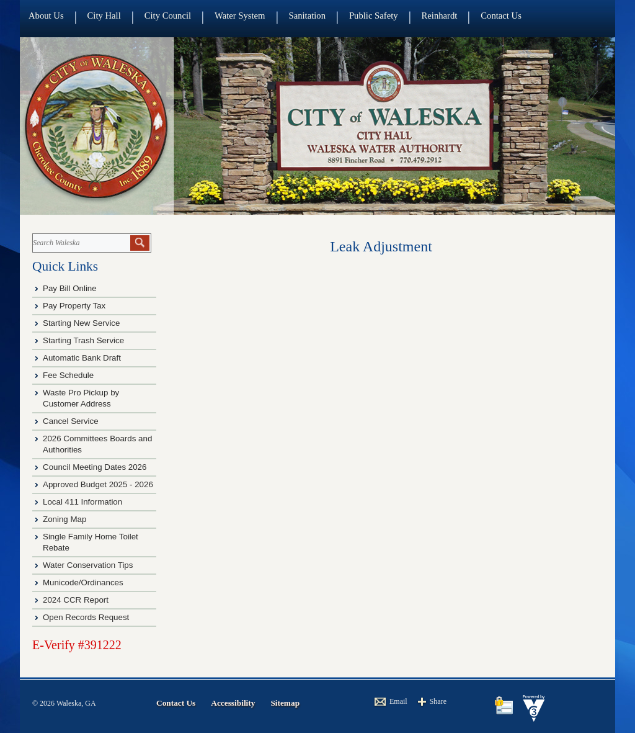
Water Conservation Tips (88, 565)
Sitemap (285, 703)
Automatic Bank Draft (83, 357)
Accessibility (233, 703)
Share (438, 701)
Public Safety (373, 15)
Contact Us (501, 15)
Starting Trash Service (83, 340)
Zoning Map (64, 519)
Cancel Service (71, 421)
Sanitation (307, 15)
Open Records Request (86, 617)
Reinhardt (440, 15)
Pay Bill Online (70, 288)
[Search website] (80, 243)
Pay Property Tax (74, 305)
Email (398, 701)
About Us (46, 15)
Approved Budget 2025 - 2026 (98, 484)
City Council (167, 15)
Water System (240, 15)
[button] (139, 243)
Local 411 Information (82, 501)
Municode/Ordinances (84, 582)
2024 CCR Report (76, 600)
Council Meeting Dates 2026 (94, 467)
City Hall (104, 15)
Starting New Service (81, 323)
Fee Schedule (68, 375)
